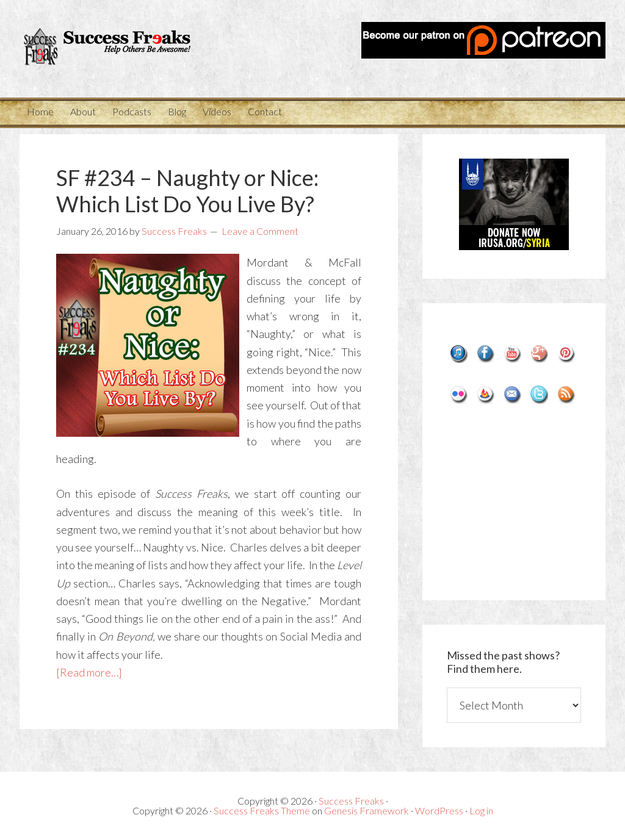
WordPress (439, 810)
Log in (481, 810)
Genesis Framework (366, 810)
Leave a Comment (260, 231)
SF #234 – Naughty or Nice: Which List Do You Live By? (187, 190)
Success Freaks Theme (262, 810)
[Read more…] (89, 672)
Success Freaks (111, 49)
